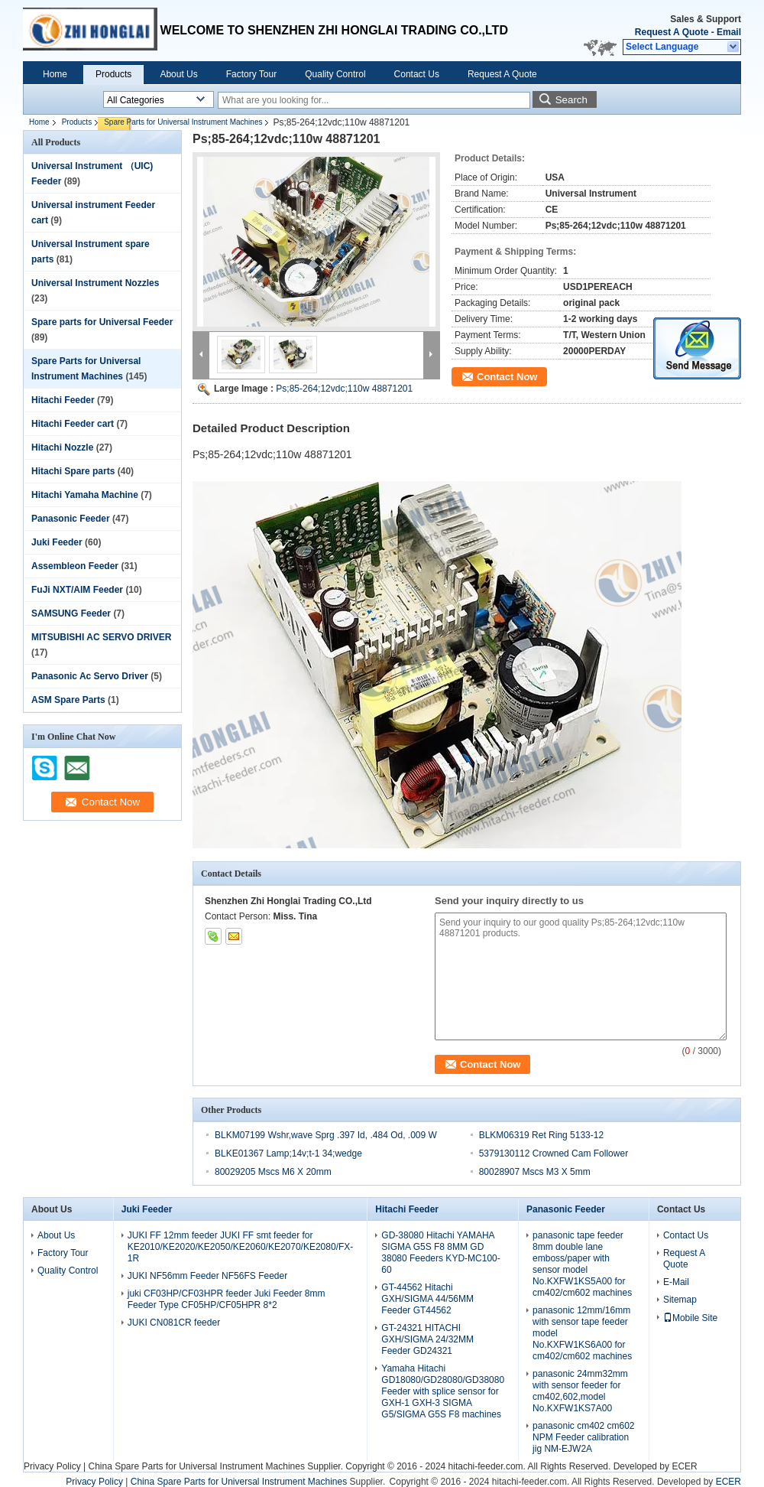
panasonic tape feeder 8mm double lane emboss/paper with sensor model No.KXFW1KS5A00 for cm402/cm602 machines (582, 1264)
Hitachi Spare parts (73, 471)
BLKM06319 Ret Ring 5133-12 (541, 1135)
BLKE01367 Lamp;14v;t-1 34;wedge (288, 1153)
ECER (684, 1466)
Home (55, 74)
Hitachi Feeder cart (72, 423)
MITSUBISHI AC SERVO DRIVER (101, 637)
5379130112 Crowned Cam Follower (553, 1153)
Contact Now (507, 376)
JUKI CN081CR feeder (174, 1322)
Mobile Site (690, 1318)
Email (729, 32)
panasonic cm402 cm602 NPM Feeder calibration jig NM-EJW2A (583, 1437)
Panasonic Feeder (70, 518)
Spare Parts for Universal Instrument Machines (183, 122)
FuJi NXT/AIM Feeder (77, 589)
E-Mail (676, 1282)
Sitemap (680, 1299)
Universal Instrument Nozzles (95, 283)
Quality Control (335, 74)
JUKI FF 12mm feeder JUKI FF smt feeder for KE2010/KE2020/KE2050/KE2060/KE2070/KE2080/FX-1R (241, 1247)
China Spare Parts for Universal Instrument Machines (196, 1466)
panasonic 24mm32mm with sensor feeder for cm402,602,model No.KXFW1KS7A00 (580, 1391)
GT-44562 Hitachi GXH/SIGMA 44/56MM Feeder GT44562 (427, 1299)
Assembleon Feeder (74, 566)
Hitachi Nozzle (62, 447)
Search (571, 100)
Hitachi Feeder (63, 400)
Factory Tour (251, 74)
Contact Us (416, 74)
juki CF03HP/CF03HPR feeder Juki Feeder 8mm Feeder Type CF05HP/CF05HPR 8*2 (226, 1299)
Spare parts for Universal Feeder (102, 322)
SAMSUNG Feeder (71, 613)
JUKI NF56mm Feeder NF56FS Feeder (207, 1276)
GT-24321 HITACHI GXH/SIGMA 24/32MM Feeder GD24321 (427, 1339)
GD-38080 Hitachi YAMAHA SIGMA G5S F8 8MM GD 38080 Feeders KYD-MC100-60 (440, 1252)
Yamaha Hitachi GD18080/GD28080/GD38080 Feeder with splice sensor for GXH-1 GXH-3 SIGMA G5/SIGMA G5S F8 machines (442, 1391)
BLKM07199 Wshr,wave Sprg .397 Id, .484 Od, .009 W (326, 1135)
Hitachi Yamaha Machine (84, 495)
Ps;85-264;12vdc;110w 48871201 (344, 388)
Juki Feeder (57, 542)
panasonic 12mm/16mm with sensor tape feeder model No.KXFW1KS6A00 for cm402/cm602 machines (582, 1333)
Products (113, 74)
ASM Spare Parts (68, 700)
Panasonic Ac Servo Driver (89, 676)
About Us (178, 74)
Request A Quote (671, 32)
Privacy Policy (52, 1466)
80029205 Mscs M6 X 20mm (273, 1171)
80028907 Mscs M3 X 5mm (535, 1171)
